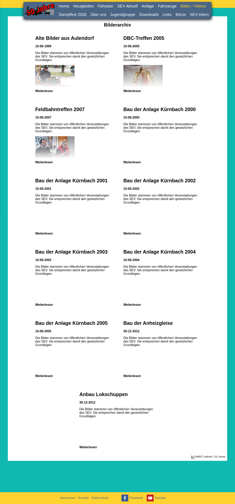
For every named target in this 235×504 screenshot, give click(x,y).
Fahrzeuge (167, 6)
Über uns (98, 14)
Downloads (149, 14)
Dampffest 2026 (73, 14)
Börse (181, 14)
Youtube (158, 498)
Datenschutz (103, 497)
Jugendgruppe (122, 14)
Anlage (148, 6)
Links (167, 14)
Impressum (68, 497)
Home (64, 6)
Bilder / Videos (193, 6)
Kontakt (85, 497)
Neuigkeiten (83, 6)
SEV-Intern (199, 14)
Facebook (133, 498)
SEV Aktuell (127, 6)
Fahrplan (105, 6)
